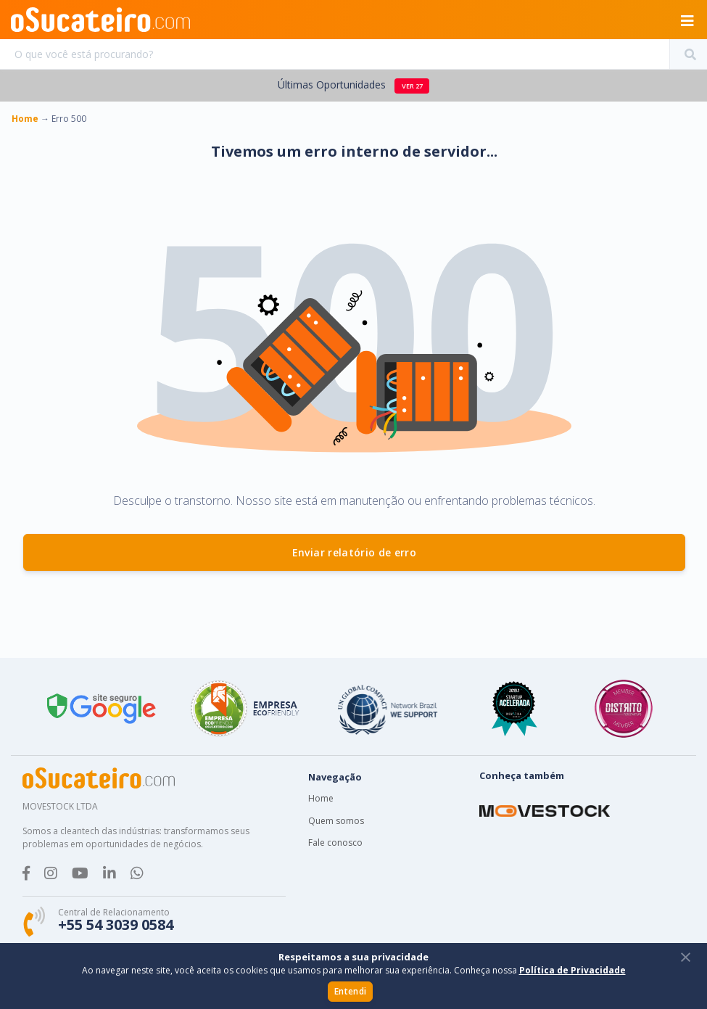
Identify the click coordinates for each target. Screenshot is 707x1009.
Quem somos (336, 821)
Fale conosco (335, 842)
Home (321, 798)
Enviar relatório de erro (354, 552)
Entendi (350, 991)
